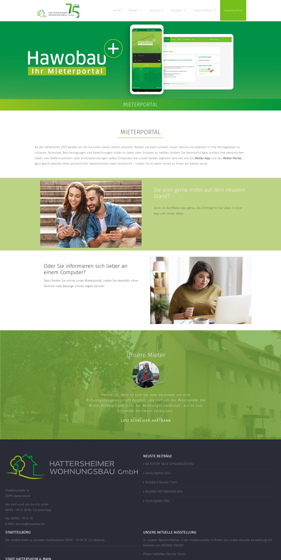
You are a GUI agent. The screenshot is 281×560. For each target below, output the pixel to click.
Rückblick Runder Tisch (161, 482)
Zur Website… (97, 540)
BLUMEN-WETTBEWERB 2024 (164, 491)
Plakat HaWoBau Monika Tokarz (164, 554)
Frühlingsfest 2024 (157, 501)
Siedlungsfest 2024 (158, 473)
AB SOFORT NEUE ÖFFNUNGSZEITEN (169, 464)
